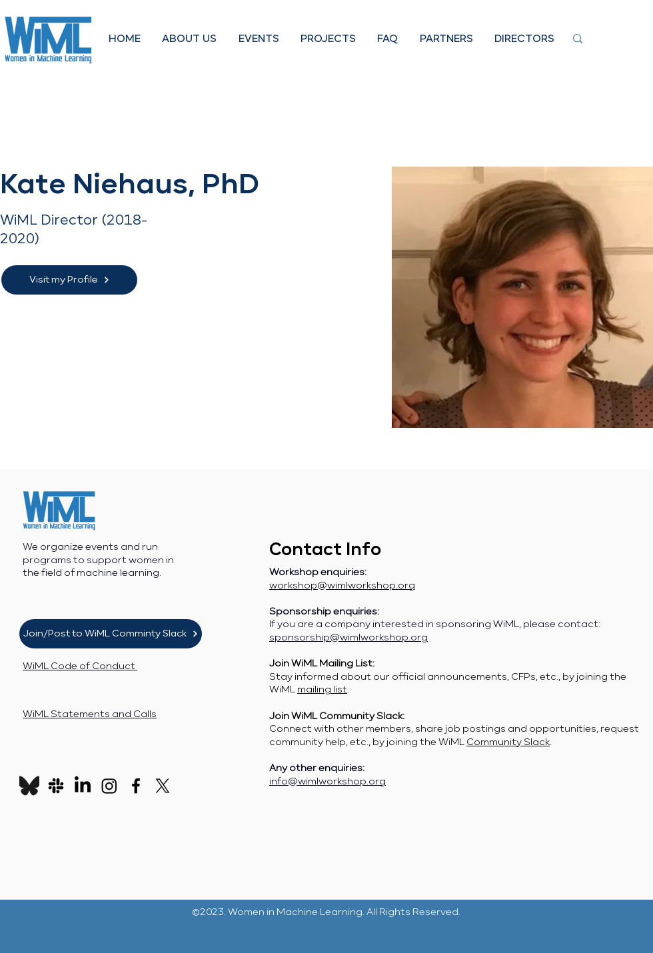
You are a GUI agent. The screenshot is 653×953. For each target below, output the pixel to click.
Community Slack (508, 742)
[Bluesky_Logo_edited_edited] (29, 786)
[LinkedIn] (83, 786)
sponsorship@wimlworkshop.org (348, 637)
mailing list (322, 689)
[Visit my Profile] (69, 280)
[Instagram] (109, 786)
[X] (163, 786)
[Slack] (56, 786)
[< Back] (26, 143)
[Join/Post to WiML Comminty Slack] (110, 633)
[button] (189, 39)
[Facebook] (136, 786)
